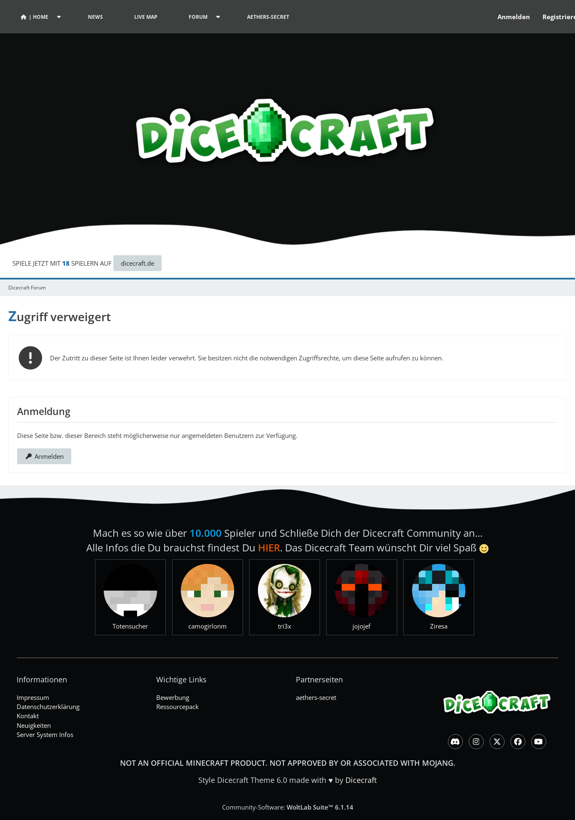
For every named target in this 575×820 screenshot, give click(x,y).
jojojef (361, 626)
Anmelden (514, 17)
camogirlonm (207, 626)
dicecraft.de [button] (137, 263)
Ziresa (439, 626)
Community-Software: (287, 807)
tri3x (284, 626)
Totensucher (130, 626)
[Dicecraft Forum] (287, 125)
